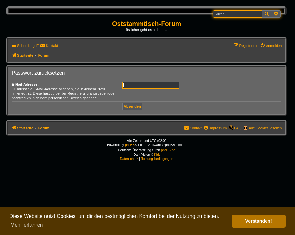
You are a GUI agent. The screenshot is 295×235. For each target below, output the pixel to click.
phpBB (130, 145)
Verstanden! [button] (258, 221)
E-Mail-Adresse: (25, 84)
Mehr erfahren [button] (26, 225)
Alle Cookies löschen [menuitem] (265, 128)
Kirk (157, 154)
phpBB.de (168, 150)
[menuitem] (49, 45)
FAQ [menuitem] (237, 128)
